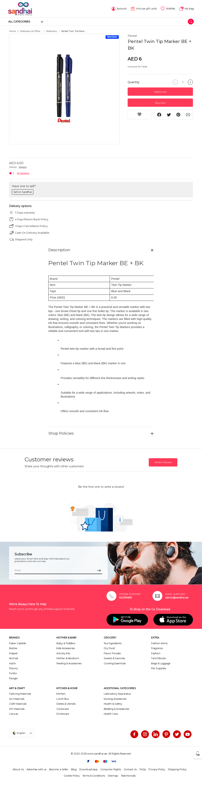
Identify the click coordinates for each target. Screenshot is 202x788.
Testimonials (128, 775)
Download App (88, 769)
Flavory (13, 668)
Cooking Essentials (115, 663)
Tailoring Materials (20, 693)
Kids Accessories (65, 648)
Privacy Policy (157, 769)
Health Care (111, 713)
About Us (18, 769)
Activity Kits (63, 653)
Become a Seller (58, 769)
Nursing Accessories (115, 698)
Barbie (13, 648)
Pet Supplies (158, 668)
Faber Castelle (17, 643)
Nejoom (23, 167)
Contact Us (130, 769)
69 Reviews (23, 173)
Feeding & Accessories (68, 663)
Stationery (51, 31)
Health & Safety (113, 703)
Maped (13, 653)
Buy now (160, 102)
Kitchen (60, 693)
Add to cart (160, 91)
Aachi (12, 663)
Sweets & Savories (114, 658)
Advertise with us (36, 769)
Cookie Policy (72, 775)
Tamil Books (158, 658)
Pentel (132, 36)
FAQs (142, 769)
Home (12, 31)
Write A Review (163, 462)
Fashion (155, 653)
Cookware (62, 708)
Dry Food (109, 648)
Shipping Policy (177, 769)
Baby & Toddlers (65, 643)
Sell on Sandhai (22, 191)
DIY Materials (16, 708)
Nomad (13, 658)
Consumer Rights (110, 769)
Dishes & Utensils (66, 703)
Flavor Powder (112, 653)
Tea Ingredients (113, 643)
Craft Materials (17, 703)
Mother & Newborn (67, 658)
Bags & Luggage (160, 663)
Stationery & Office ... (31, 31)
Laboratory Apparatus (117, 693)
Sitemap (113, 775)
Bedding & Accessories (116, 708)
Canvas (13, 713)
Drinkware (62, 713)
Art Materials (16, 698)
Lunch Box (62, 698)
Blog (74, 769)
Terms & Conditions (93, 775)
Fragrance (157, 648)
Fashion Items (159, 643)
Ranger (13, 678)
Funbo (13, 673)
